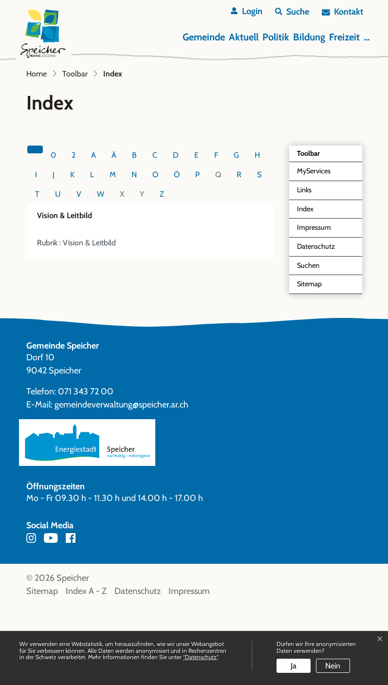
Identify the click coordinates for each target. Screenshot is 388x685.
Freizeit (344, 37)
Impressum (314, 306)
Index (319, 290)
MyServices (314, 250)
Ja (293, 665)
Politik (275, 37)
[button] (292, 12)
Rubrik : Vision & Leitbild (76, 322)
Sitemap (309, 363)
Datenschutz (316, 325)
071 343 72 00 (85, 470)
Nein (332, 665)
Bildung (309, 37)
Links (304, 269)
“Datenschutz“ (200, 657)
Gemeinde (204, 37)
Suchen (308, 344)
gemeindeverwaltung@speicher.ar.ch (121, 484)
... (367, 37)
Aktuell (244, 37)
